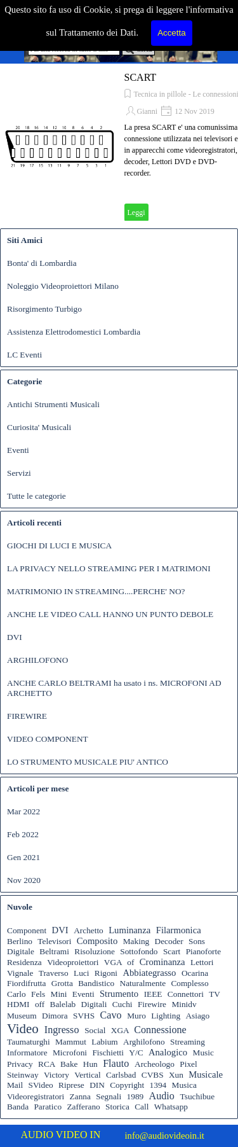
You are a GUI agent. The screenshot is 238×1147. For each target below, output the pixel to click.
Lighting (165, 1015)
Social (94, 1030)
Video (23, 1028)
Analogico (168, 1052)
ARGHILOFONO (37, 660)
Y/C (136, 1052)
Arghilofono (144, 1041)
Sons (196, 941)
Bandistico (96, 983)
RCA (46, 1064)
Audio (162, 1095)
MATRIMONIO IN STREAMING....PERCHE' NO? (96, 591)
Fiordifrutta (26, 983)
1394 (158, 1085)
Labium (104, 1041)
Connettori (186, 994)
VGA (113, 962)
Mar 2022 (23, 811)
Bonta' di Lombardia (42, 263)
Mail (15, 1085)
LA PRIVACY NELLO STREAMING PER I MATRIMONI (109, 568)
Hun (90, 1064)
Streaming (187, 1041)
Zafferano (83, 1106)
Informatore (27, 1052)
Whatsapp (171, 1106)
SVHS (84, 1015)
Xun (176, 1075)
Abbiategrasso (149, 973)
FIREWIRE (27, 716)
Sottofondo (138, 951)
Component (26, 930)
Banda (18, 1106)
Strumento (119, 994)
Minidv (183, 1004)
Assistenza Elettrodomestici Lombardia (73, 332)
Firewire (152, 1004)
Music (203, 1052)
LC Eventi (24, 354)
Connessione (160, 1029)
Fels (38, 994)
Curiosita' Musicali (39, 427)
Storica (117, 1106)
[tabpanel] (70, 1135)
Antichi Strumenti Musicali (53, 404)
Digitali (94, 1004)
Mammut (70, 1041)
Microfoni (70, 1052)
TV (214, 994)
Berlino (19, 941)
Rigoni (106, 973)
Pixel (188, 1064)
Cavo (110, 1015)
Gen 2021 (23, 857)
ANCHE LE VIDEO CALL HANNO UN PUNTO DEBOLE (110, 614)
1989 (135, 1096)
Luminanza (129, 930)
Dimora (55, 1015)
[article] (119, 146)
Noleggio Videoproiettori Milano (63, 286)
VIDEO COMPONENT (47, 739)
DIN (97, 1085)
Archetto (88, 930)
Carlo (16, 994)
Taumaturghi (28, 1041)
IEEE (153, 994)
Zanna (80, 1096)
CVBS (153, 1075)
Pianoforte (203, 951)
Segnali (108, 1096)
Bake (68, 1064)
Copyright (127, 1085)
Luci (81, 973)
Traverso (54, 973)
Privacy (20, 1064)
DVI (14, 637)
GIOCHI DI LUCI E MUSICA (59, 545)
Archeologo (155, 1064)
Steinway (23, 1075)
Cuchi (122, 1004)
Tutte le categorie (36, 496)
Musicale (205, 1074)
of (130, 962)
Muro (136, 1015)
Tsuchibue (197, 1096)
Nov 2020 (24, 880)
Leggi (136, 212)
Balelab (63, 1004)
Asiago (197, 1015)
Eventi (18, 450)
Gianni (147, 111)
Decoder (169, 941)
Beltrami (54, 951)
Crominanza (162, 962)
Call (142, 1106)
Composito (97, 941)
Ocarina (195, 973)
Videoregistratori (35, 1096)
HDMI (18, 1004)
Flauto (116, 1063)
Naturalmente (143, 983)
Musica (184, 1085)
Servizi (19, 473)
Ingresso (61, 1029)
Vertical (87, 1075)
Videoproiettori (72, 962)
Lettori (201, 962)
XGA (120, 1030)
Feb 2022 (23, 834)
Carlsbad (121, 1075)
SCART (140, 77)
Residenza (24, 962)
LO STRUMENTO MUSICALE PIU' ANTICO (87, 762)
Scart (171, 951)
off (39, 1004)
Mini (59, 994)
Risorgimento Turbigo (44, 309)
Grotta (62, 983)
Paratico (48, 1106)
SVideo (41, 1085)
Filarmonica (178, 930)
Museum (22, 1015)
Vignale (20, 973)
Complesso (189, 983)
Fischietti (108, 1052)
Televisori (54, 941)
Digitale (20, 951)
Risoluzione (94, 951)
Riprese (71, 1085)
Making (136, 941)
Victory (56, 1075)
